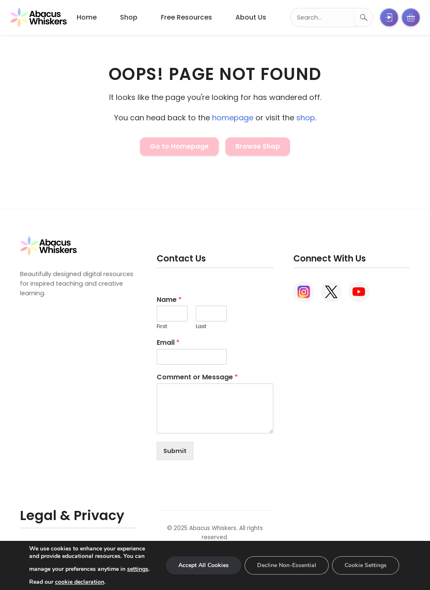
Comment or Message (197, 377)
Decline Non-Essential (286, 565)
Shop (129, 17)
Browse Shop (257, 146)
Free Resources (186, 17)
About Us (250, 17)
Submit (175, 451)
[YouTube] (358, 291)
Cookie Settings (366, 565)
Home (87, 17)
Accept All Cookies (203, 565)
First (162, 326)
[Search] (364, 17)
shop (305, 117)
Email (168, 343)
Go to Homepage (179, 146)
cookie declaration (79, 582)
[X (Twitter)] (331, 291)
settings (137, 569)
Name (169, 300)
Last (201, 326)
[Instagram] (303, 291)
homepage (232, 117)
